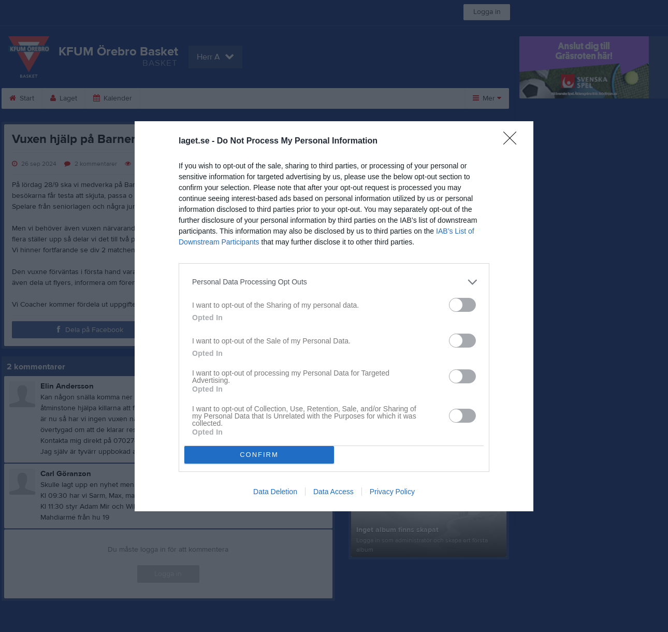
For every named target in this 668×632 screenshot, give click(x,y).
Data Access (333, 491)
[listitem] (334, 282)
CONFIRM (259, 454)
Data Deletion (275, 491)
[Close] (513, 141)
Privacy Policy (392, 491)
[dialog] (334, 316)
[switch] (462, 305)
